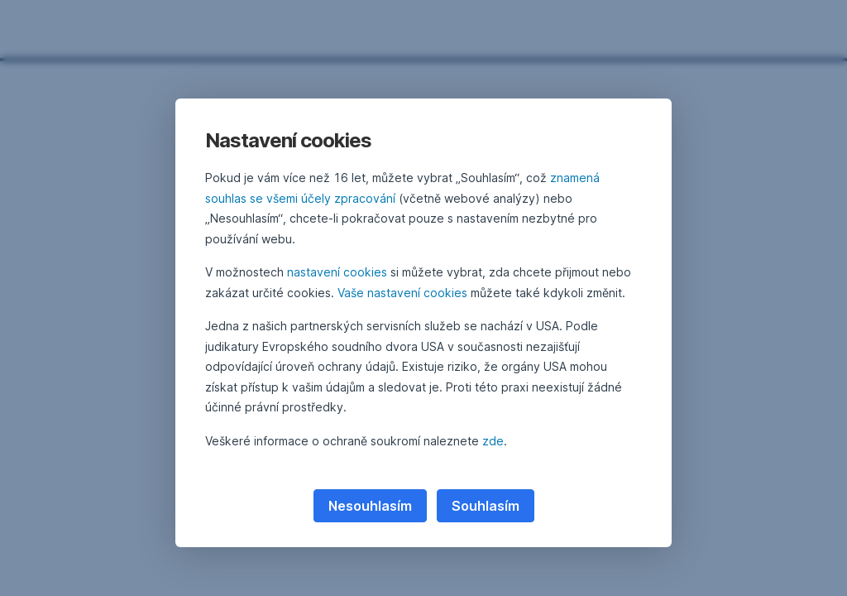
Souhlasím (485, 505)
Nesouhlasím (370, 505)
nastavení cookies (337, 272)
